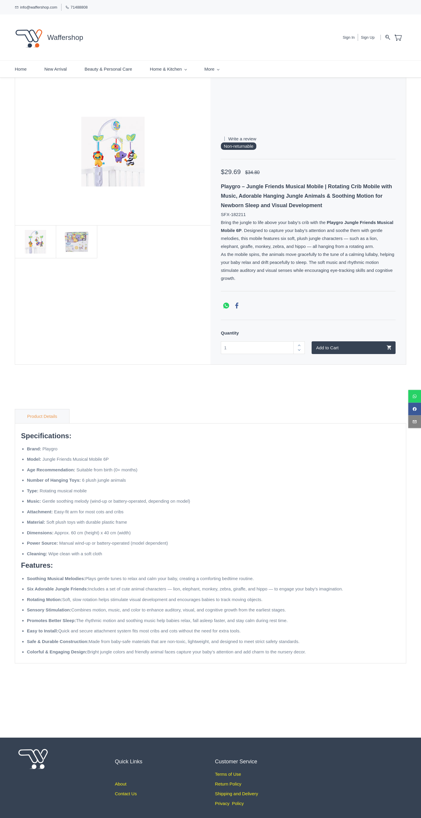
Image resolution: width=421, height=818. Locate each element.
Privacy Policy (229, 798)
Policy (234, 778)
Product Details (42, 411)
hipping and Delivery (238, 788)
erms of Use (229, 769)
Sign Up (368, 35)
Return (221, 778)
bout (122, 778)
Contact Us (126, 788)
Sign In (348, 35)
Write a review (242, 133)
